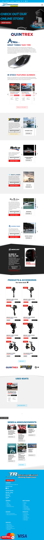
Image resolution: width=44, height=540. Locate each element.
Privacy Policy (9, 505)
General (8, 500)
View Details (16, 95)
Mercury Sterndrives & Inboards (12, 514)
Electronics (25, 515)
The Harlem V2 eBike (28, 353)
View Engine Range (14, 270)
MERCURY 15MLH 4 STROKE (12, 335)
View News (22, 464)
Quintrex (25, 502)
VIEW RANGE (28, 133)
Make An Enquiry (9, 527)
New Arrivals (26, 518)
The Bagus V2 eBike (10, 353)
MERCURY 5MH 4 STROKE (11, 317)
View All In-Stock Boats (22, 107)
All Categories (26, 513)
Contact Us (7, 1)
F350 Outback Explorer (14, 92)
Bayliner (25, 505)
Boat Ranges (26, 500)
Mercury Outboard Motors (11, 513)
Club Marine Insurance (10, 526)
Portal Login (9, 504)
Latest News (12, 1)
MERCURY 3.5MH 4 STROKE (29, 299)
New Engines (26, 519)
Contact (8, 503)
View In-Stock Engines (14, 267)
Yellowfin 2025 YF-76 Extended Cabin (12, 392)
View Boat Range (14, 134)
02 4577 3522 (9, 486)
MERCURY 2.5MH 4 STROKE (12, 299)
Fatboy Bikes (26, 516)
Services (8, 522)
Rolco (24, 504)
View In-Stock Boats (14, 131)
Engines (8, 512)
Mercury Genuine (26, 517)
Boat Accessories (26, 514)
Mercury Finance (9, 525)
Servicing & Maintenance (11, 528)
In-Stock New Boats (27, 508)
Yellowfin (25, 503)
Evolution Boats (26, 507)
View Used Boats (22, 405)
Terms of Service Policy (10, 506)
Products (25, 512)
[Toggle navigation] (42, 5)
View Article (11, 436)
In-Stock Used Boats (27, 509)
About (3, 1)
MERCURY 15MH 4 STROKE (29, 335)
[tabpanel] (22, 19)
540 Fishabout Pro (25, 92)
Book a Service (10, 480)
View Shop (22, 361)
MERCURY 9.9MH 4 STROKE (29, 317)
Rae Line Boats (26, 506)
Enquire (12, 95)
